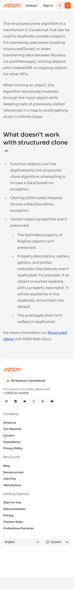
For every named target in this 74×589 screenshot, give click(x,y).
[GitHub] (6, 401)
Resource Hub (13, 472)
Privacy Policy (13, 448)
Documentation (14, 509)
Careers (9, 435)
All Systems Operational (26, 380)
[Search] (60, 5)
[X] (33, 401)
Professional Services (18, 528)
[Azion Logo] (12, 5)
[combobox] (18, 542)
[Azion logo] (37, 369)
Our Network (12, 429)
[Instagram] (42, 401)
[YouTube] (24, 401)
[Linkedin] (15, 401)
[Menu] (68, 5)
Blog (6, 466)
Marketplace (12, 485)
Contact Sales (13, 522)
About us (9, 422)
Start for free (12, 502)
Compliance (12, 442)
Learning (9, 478)
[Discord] (52, 401)
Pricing (8, 515)
